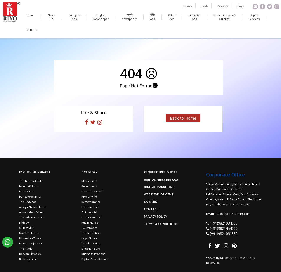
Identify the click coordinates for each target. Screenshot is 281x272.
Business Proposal (93, 254)
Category (89, 172)
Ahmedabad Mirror (31, 212)
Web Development (159, 194)
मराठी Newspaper (129, 17)
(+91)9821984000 (224, 223)
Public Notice (89, 223)
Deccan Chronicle (30, 254)
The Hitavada (28, 202)
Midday (24, 223)
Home (31, 15)
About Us (51, 17)
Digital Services (254, 17)
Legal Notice (89, 238)
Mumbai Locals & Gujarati (224, 17)
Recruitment (89, 186)
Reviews (222, 6)
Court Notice (89, 228)
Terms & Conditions (160, 223)
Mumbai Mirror (28, 186)
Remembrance (91, 202)
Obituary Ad (89, 212)
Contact (32, 30)
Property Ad (89, 197)
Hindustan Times (30, 238)
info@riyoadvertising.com (233, 214)
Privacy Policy (155, 216)
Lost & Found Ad (91, 217)
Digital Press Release (95, 259)
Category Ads (74, 17)
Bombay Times (28, 259)
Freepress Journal (31, 243)
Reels (204, 6)
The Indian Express (31, 217)
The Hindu (26, 249)
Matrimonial (89, 181)
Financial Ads (194, 17)
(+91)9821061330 (224, 233)
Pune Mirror (27, 191)
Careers (150, 201)
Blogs (240, 6)
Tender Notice (90, 233)
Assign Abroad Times (33, 207)
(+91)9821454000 (224, 228)
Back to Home (183, 118)
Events (187, 6)
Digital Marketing (159, 187)
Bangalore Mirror (30, 197)
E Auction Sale (90, 249)
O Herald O (26, 228)
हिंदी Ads (152, 17)
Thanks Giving (90, 243)
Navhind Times (29, 233)
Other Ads (172, 17)
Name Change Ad (92, 191)
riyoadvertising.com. (229, 258)
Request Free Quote (160, 172)
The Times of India (31, 181)
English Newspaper (101, 17)
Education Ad (90, 207)
